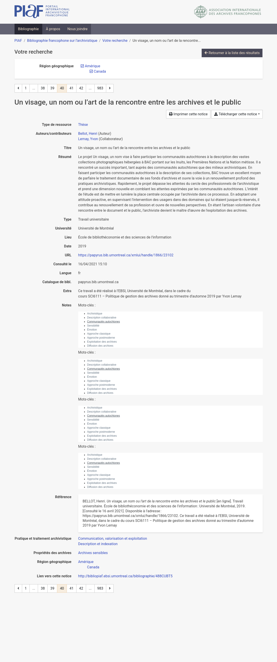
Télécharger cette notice (235, 114)
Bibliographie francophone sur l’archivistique (62, 40)
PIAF (18, 40)
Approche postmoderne (101, 337)
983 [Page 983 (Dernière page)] (100, 88)
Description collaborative (101, 317)
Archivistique (94, 313)
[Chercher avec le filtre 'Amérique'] (86, 562)
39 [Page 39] (52, 88)
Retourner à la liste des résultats (232, 53)
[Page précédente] (18, 88)
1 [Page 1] (26, 88)
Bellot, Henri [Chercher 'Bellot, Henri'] (87, 133)
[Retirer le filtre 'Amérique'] (92, 66)
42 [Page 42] (81, 88)
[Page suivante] (110, 88)
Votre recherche (114, 40)
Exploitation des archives (102, 341)
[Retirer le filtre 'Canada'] (100, 71)
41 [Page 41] (72, 88)
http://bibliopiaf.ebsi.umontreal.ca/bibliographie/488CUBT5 (125, 576)
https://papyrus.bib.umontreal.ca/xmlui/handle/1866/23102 (125, 255)
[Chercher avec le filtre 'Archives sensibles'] (93, 553)
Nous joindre (77, 29)
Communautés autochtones (103, 321)
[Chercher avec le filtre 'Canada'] (93, 567)
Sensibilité (93, 325)
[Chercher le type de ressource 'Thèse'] (83, 124)
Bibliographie (28, 29)
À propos (53, 29)
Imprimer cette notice (188, 114)
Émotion (92, 329)
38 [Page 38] (43, 88)
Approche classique (99, 333)
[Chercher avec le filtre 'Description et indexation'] (98, 544)
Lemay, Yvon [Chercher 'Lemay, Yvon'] (88, 139)
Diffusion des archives (100, 345)
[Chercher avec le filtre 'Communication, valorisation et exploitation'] (112, 538)
